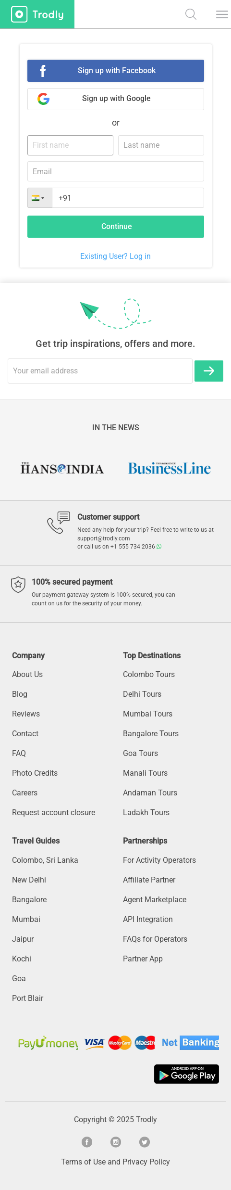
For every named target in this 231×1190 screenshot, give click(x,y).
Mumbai (26, 919)
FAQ (19, 753)
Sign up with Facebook (117, 70)
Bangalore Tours (151, 733)
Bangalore (29, 899)
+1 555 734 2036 (135, 546)
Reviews (26, 713)
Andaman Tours (150, 792)
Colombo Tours (149, 674)
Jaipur (23, 939)
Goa (19, 978)
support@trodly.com (103, 538)
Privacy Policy (146, 1161)
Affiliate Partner (149, 879)
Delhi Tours (142, 694)
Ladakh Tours (146, 812)
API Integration (148, 919)
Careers (24, 792)
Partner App (143, 958)
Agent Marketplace (154, 899)
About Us (27, 674)
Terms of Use (83, 1161)
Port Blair (27, 998)
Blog (19, 694)
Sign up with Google (116, 98)
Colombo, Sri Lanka (45, 860)
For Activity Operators (159, 860)
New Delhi (29, 879)
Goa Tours (140, 753)
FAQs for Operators (155, 939)
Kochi (21, 958)
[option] (61, 468)
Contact (25, 733)
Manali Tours (145, 773)
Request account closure (53, 812)
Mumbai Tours (147, 713)
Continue (116, 226)
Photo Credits (35, 773)
